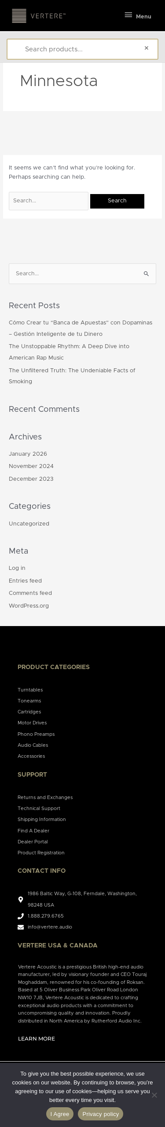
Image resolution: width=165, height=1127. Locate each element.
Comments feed (30, 593)
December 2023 (31, 479)
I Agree (60, 1114)
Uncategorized (29, 524)
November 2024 (31, 466)
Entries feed (25, 581)
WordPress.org (29, 606)
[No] (154, 1095)
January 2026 (28, 454)
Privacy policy (100, 1114)
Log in (17, 568)
